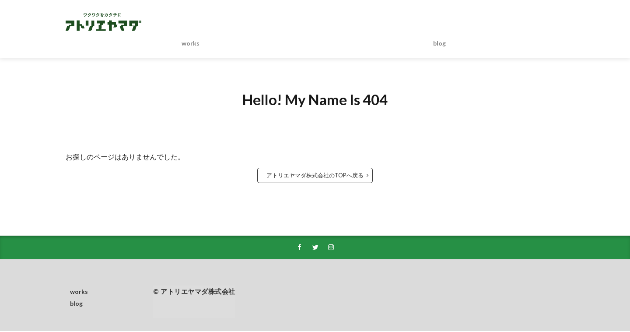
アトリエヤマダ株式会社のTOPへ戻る (315, 175)
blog (439, 43)
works (191, 43)
